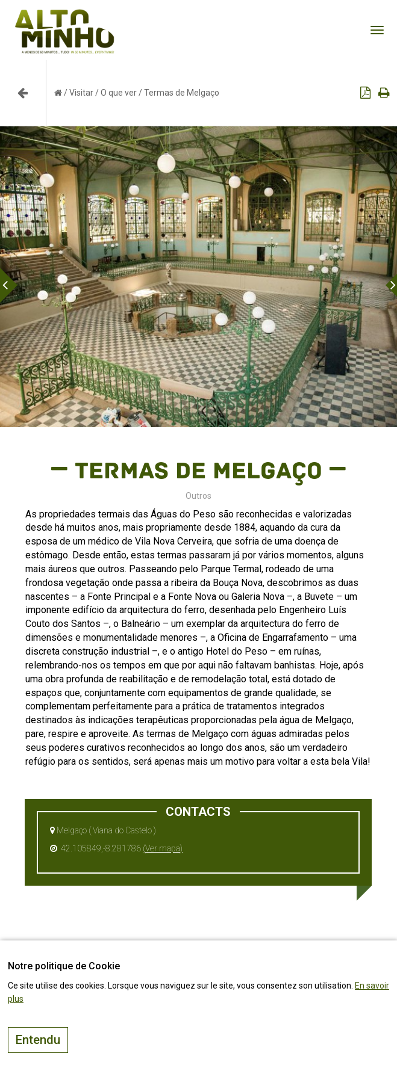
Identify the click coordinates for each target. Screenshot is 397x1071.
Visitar (81, 92)
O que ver (119, 92)
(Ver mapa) (163, 848)
